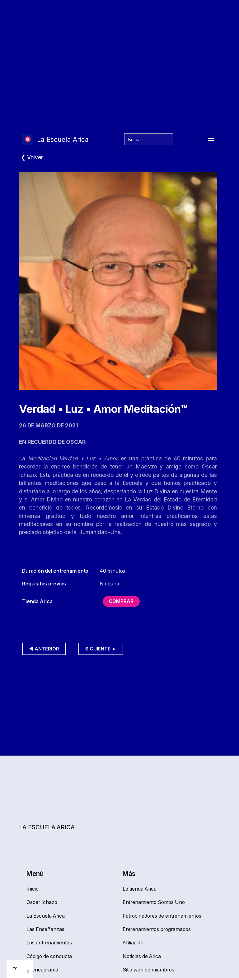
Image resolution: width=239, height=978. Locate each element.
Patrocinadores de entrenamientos (162, 916)
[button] (211, 139)
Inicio (32, 889)
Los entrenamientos (49, 943)
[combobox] (19, 969)
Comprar (121, 601)
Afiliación (133, 943)
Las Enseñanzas (45, 929)
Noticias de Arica (142, 956)
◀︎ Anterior (44, 649)
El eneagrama (42, 970)
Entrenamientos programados (157, 929)
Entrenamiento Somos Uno (154, 902)
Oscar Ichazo (41, 902)
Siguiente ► (100, 649)
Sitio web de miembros (148, 970)
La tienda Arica (140, 889)
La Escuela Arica (45, 916)
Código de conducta (49, 956)
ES (15, 968)
